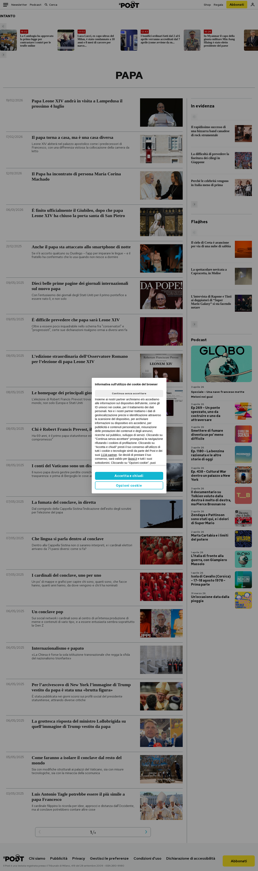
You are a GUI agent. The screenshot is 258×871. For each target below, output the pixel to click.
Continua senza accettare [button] (129, 393)
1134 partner (109, 454)
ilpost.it (132, 458)
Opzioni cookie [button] (129, 485)
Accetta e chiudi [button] (128, 476)
